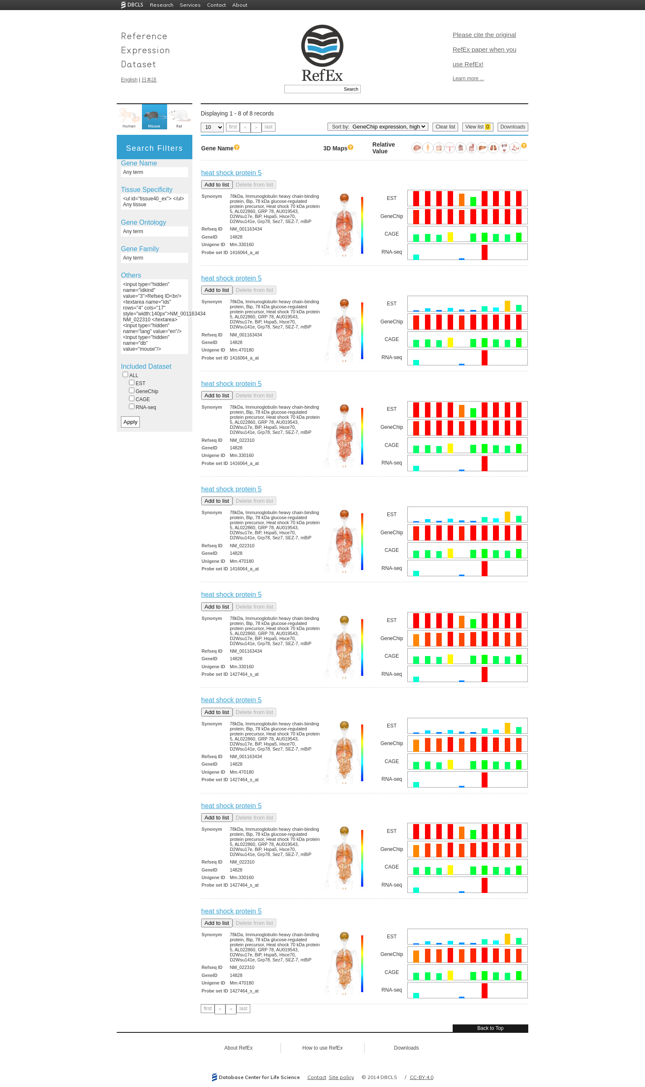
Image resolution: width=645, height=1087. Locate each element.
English (129, 80)
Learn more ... (468, 78)
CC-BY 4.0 (421, 1077)
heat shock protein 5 (231, 172)
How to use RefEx (322, 1048)
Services (190, 5)
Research (161, 5)
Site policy (341, 1077)
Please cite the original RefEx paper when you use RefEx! (485, 49)
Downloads (513, 127)
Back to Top (490, 1028)
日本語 (149, 80)
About (239, 5)
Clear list (445, 127)
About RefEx (238, 1048)
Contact (216, 5)
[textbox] (313, 89)
